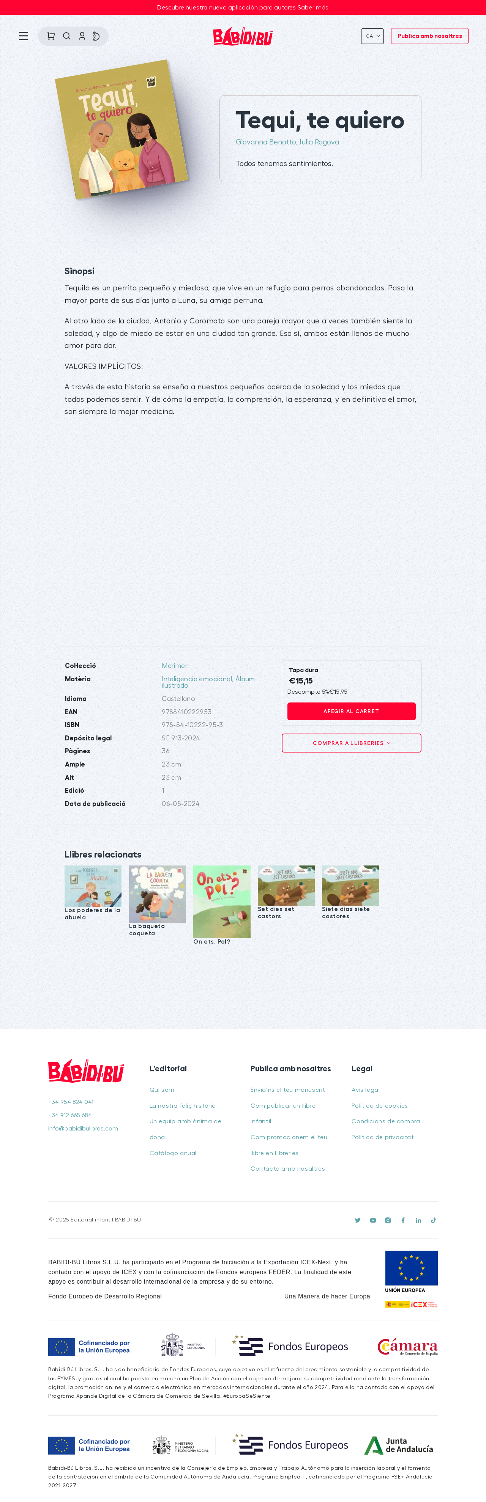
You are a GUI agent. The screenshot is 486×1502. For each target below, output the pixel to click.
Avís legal (366, 1090)
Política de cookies (380, 1106)
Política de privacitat (383, 1137)
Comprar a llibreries (349, 743)
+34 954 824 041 (70, 1102)
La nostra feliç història (183, 1106)
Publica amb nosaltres (430, 36)
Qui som (162, 1090)
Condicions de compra (386, 1121)
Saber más (313, 8)
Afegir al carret (351, 711)
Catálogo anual (173, 1153)
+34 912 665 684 (70, 1115)
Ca (370, 36)
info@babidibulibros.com (83, 1129)
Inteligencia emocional (197, 679)
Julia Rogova (319, 142)
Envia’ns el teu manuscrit (288, 1090)
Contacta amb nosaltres (288, 1169)
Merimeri (175, 666)
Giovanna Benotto (266, 142)
